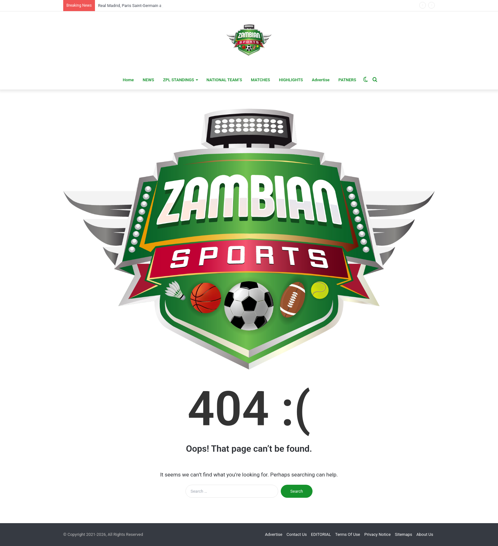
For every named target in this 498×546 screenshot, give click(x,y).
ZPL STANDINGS (178, 79)
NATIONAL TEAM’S (224, 79)
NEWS (148, 79)
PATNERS (347, 79)
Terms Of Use (347, 534)
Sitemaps (403, 534)
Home (128, 79)
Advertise (321, 79)
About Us (424, 534)
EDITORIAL (321, 534)
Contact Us (296, 534)
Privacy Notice (377, 534)
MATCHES (260, 79)
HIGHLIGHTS (291, 79)
